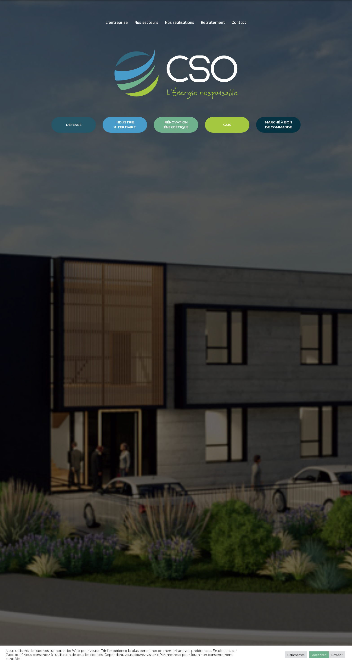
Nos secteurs (146, 22)
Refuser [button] (337, 655)
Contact (239, 22)
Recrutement (213, 22)
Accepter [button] (319, 655)
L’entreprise (117, 22)
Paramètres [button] (295, 655)
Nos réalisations (179, 22)
